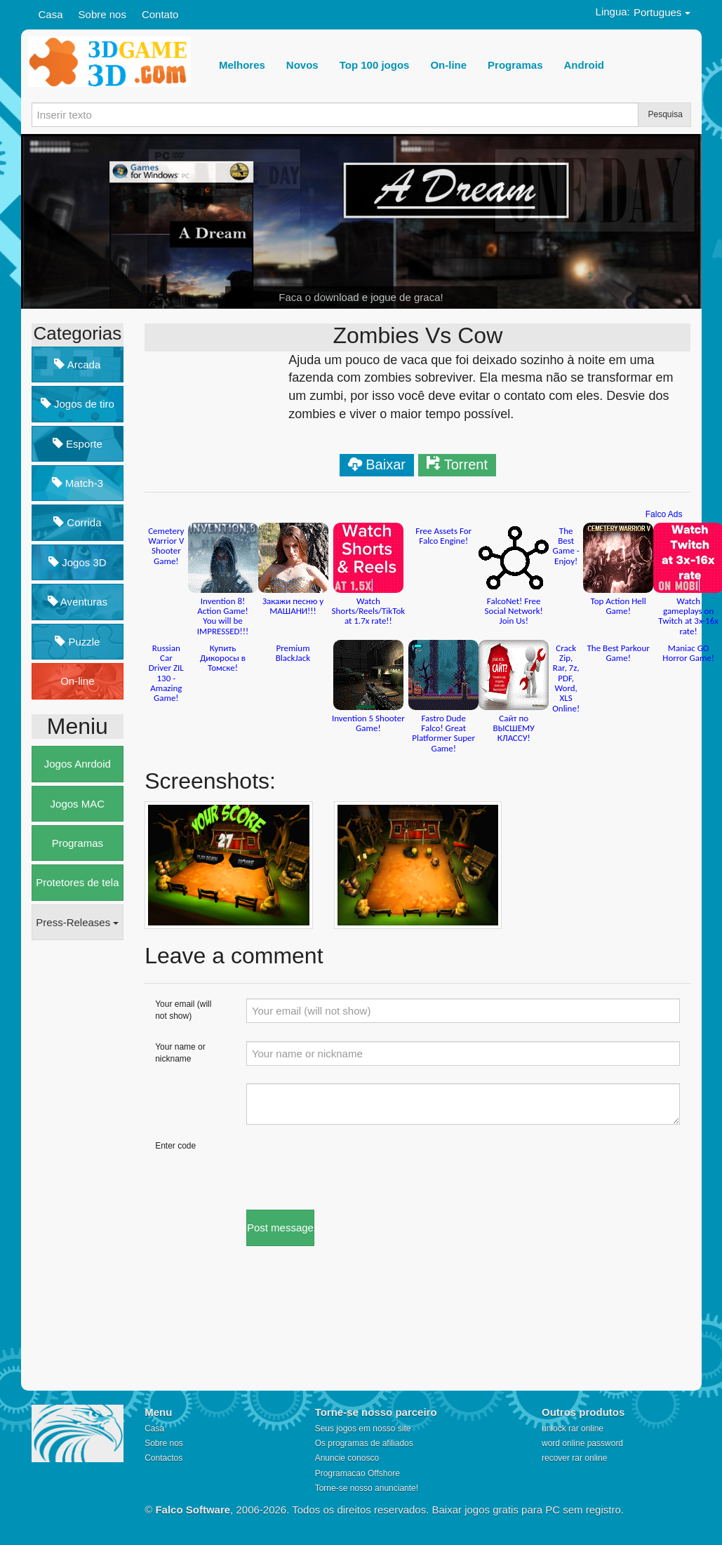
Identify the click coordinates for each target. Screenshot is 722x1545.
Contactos (163, 1458)
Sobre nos (102, 14)
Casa (51, 14)
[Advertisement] (88, 1166)
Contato (160, 14)
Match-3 (77, 483)
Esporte (77, 444)
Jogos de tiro (77, 404)
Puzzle (77, 642)
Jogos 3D (77, 562)
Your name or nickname (180, 1053)
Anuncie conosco (347, 1458)
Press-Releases (77, 922)
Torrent (466, 464)
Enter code (175, 1146)
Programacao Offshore (357, 1473)
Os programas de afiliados (364, 1443)
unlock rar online (572, 1428)
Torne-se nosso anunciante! (366, 1488)
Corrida (77, 522)
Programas (77, 843)
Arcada (77, 364)
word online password (582, 1443)
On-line (77, 681)
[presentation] (353, 1167)
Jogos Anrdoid (77, 764)
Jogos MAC (78, 804)
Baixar (386, 464)
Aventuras (78, 602)
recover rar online (574, 1458)
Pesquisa (665, 114)
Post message (280, 1227)
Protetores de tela (77, 882)
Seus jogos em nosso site (363, 1428)
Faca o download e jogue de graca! (361, 297)
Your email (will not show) (183, 1010)
